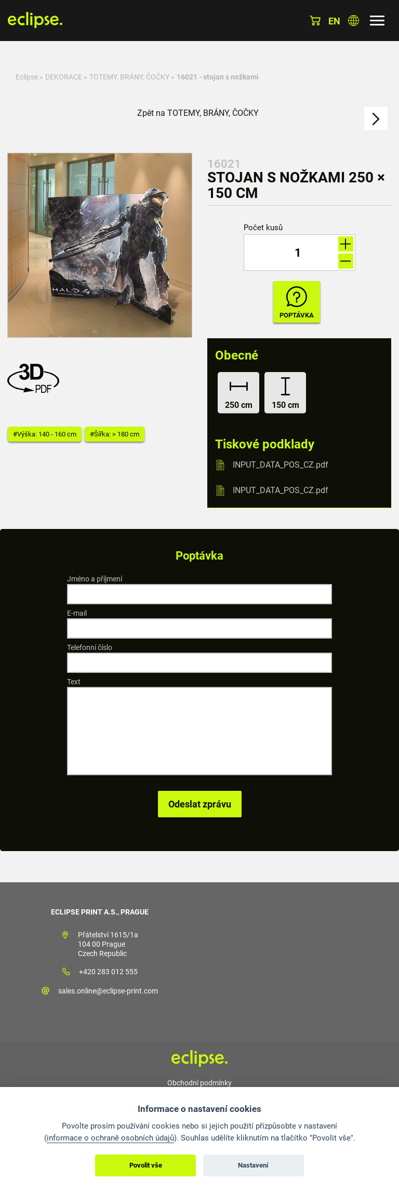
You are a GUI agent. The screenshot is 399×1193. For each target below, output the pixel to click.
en (334, 21)
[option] (99, 245)
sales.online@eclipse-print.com (108, 991)
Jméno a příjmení (94, 578)
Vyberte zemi (353, 20)
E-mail (77, 613)
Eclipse (27, 77)
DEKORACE (63, 77)
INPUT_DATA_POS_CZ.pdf (280, 465)
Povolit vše (145, 1165)
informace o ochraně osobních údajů (110, 1138)
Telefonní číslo (89, 647)
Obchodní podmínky (199, 1083)
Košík (315, 20)
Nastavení (253, 1165)
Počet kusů (263, 228)
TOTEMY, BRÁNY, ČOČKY (129, 77)
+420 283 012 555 (108, 971)
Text (74, 681)
